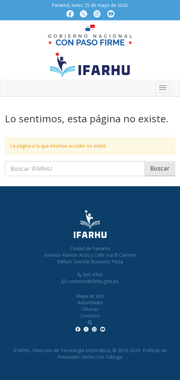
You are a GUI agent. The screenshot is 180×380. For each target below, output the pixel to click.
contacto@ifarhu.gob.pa (93, 281)
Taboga (114, 357)
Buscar (160, 168)
